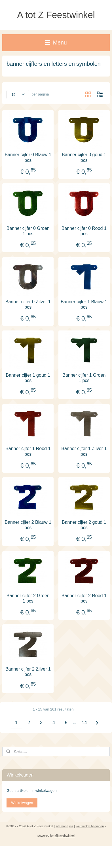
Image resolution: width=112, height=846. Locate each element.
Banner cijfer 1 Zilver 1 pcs (84, 451)
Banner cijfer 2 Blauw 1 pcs (28, 525)
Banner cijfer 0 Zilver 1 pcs (28, 304)
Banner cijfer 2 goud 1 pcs (84, 525)
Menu (56, 42)
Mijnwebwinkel (64, 835)
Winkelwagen (22, 803)
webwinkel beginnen (90, 826)
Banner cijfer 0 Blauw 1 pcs (28, 157)
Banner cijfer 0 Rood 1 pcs (84, 231)
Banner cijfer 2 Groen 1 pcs (28, 598)
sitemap (61, 826)
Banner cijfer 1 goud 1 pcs (28, 378)
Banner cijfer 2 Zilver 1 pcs (28, 672)
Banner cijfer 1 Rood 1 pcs (27, 451)
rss (71, 826)
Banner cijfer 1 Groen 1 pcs (83, 378)
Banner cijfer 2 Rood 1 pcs (84, 598)
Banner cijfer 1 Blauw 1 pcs (84, 304)
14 (84, 722)
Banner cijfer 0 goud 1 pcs (84, 157)
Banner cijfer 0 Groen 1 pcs (28, 231)
